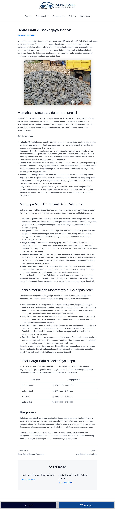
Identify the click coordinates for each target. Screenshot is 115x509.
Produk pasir (43, 16)
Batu (24, 479)
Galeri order (83, 16)
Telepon (28, 505)
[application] (48, 16)
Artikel (71, 16)
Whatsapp (86, 505)
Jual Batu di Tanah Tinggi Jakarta (38, 475)
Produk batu (59, 16)
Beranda (30, 16)
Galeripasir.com (45, 9)
